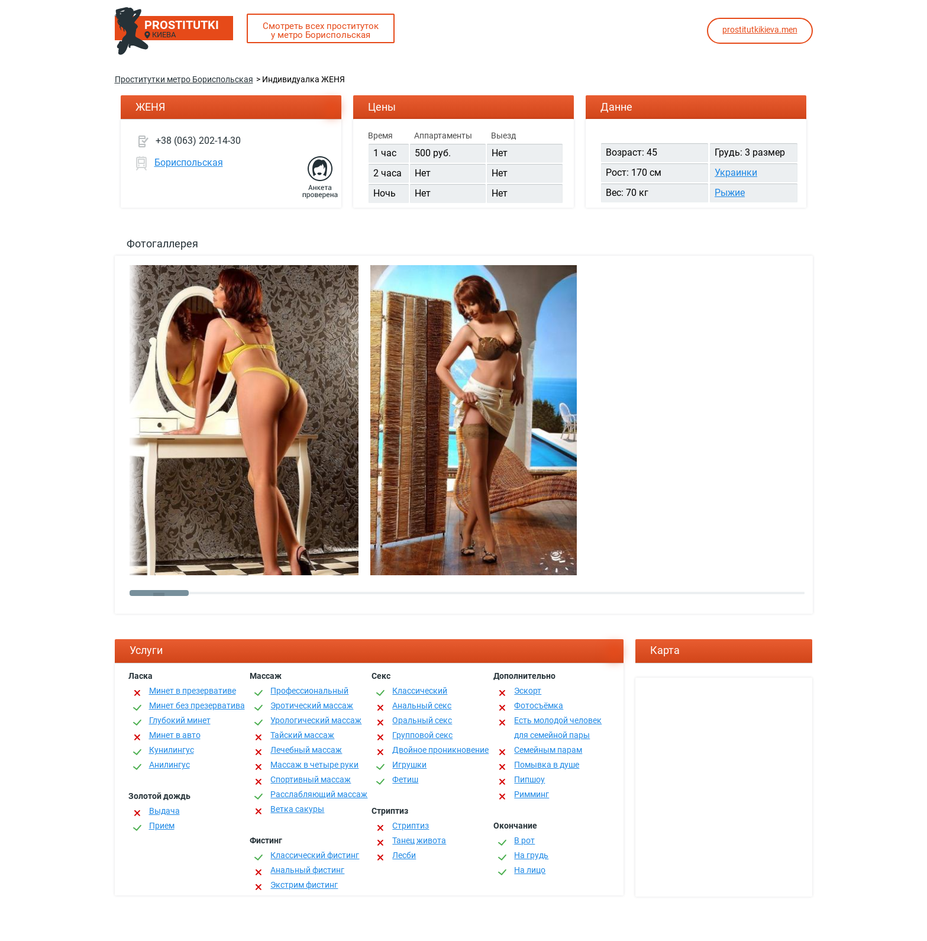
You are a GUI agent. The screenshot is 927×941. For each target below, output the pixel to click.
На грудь (531, 855)
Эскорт (527, 690)
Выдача (164, 811)
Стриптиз (410, 825)
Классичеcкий (419, 690)
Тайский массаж (302, 735)
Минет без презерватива (197, 705)
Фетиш (405, 779)
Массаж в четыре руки (314, 764)
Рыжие (730, 192)
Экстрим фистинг (304, 885)
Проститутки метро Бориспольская (184, 79)
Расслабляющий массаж (318, 794)
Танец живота (419, 840)
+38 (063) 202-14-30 (198, 140)
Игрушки (409, 764)
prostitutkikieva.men (760, 29)
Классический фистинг (314, 855)
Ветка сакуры (297, 809)
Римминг (531, 794)
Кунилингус (171, 750)
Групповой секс (422, 735)
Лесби (404, 855)
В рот (524, 840)
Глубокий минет (180, 720)
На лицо (529, 870)
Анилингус (169, 764)
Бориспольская (188, 162)
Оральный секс (422, 720)
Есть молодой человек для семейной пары (558, 728)
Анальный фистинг (307, 870)
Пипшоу (529, 779)
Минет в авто (175, 735)
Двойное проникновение (440, 750)
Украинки (736, 172)
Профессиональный (309, 690)
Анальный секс (421, 705)
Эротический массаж (311, 705)
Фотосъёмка (538, 705)
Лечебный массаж (306, 750)
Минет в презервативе (192, 690)
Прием (162, 825)
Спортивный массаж (310, 779)
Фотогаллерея (162, 243)
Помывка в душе (546, 764)
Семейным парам (548, 750)
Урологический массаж (315, 720)
